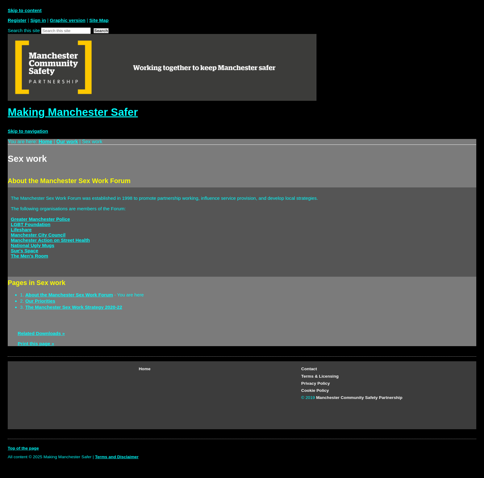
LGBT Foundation (30, 224)
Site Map (98, 20)
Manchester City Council (38, 234)
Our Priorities (40, 301)
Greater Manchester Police (40, 219)
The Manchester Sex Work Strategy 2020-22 (73, 307)
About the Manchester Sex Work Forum (69, 294)
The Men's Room (29, 255)
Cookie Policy (315, 390)
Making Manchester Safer (73, 112)
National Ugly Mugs (32, 245)
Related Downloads (39, 333)
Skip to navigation (28, 131)
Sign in (38, 20)
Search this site (24, 30)
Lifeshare (21, 229)
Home (45, 141)
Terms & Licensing (320, 376)
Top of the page (23, 448)
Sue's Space (24, 250)
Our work (67, 141)
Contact (309, 369)
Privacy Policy (315, 383)
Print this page (34, 343)
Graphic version (68, 20)
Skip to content (25, 10)
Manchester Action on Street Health (50, 240)
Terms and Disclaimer (117, 457)
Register (17, 20)
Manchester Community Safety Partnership (359, 397)
